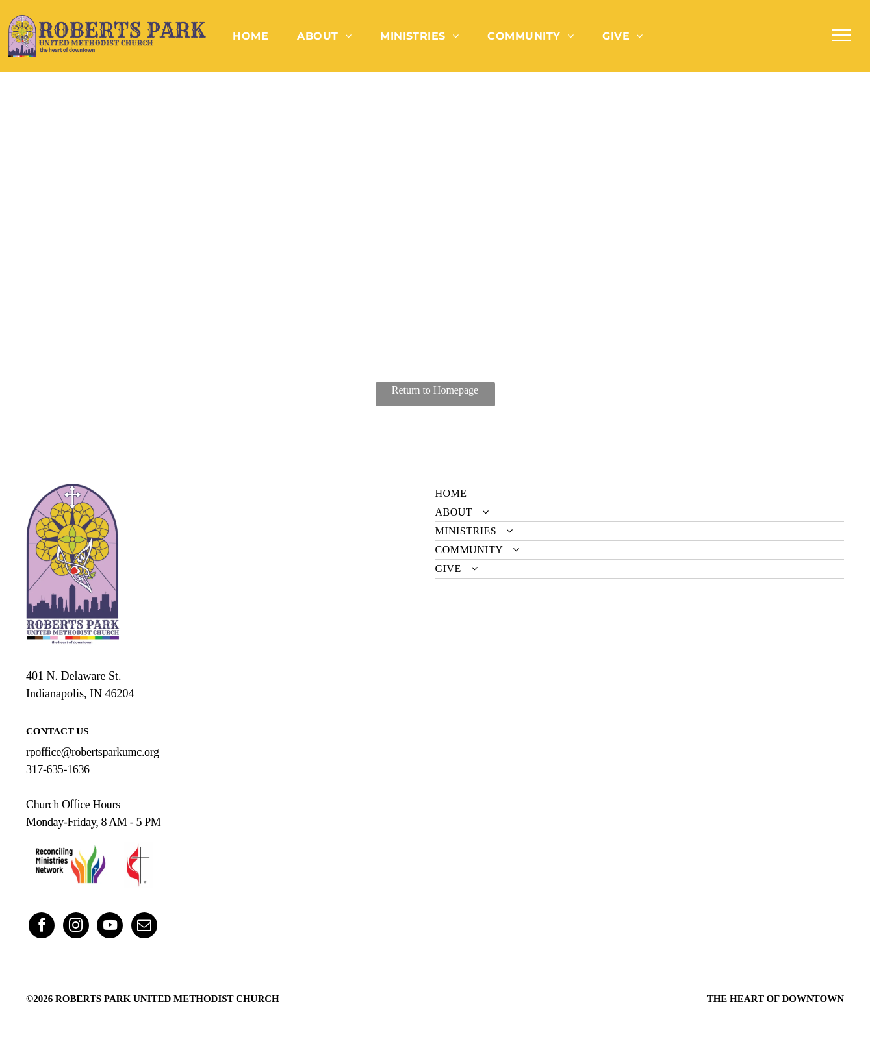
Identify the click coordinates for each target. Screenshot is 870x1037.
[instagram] (76, 927)
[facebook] (42, 927)
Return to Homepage (435, 389)
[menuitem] (250, 35)
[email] (144, 927)
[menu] (841, 35)
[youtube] (110, 927)
